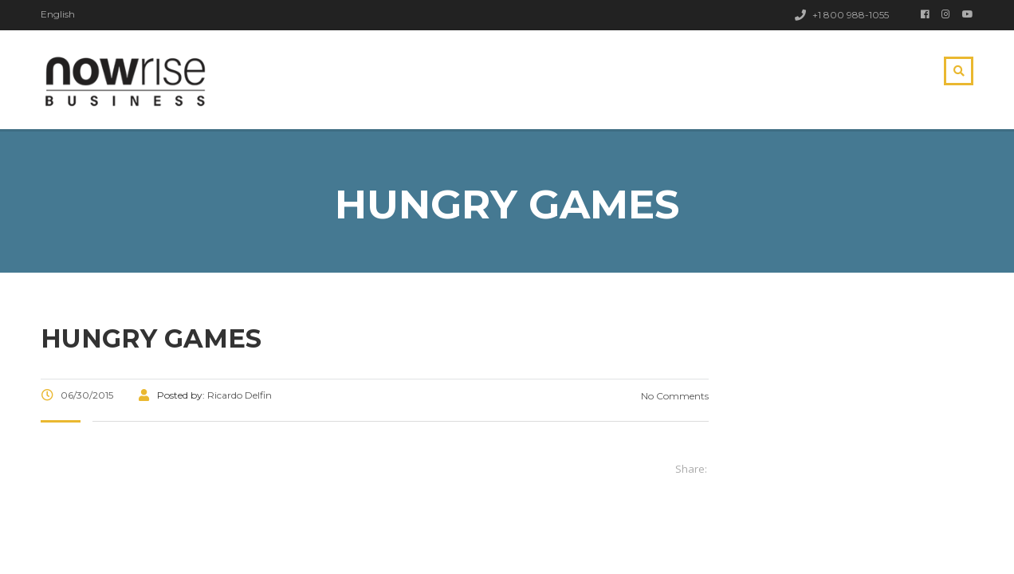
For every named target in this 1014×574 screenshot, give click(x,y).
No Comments (674, 396)
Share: (691, 469)
